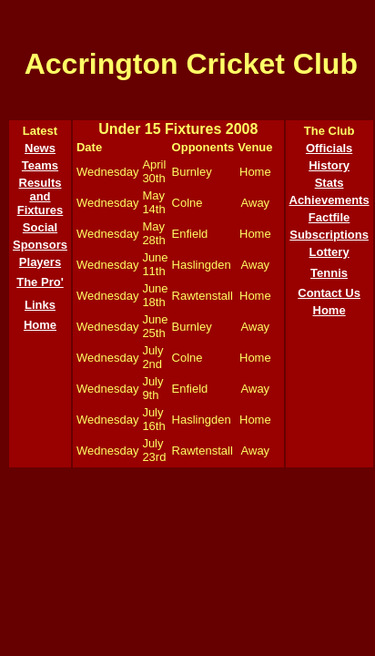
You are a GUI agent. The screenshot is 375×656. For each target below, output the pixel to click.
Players (40, 262)
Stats (329, 183)
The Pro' (40, 282)
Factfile (329, 217)
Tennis (329, 273)
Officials (329, 148)
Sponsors (40, 244)
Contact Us (329, 293)
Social (40, 227)
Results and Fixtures (40, 196)
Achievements (329, 200)
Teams (40, 165)
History (329, 165)
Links (40, 305)
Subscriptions (329, 234)
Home (40, 325)
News (40, 148)
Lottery (329, 252)
